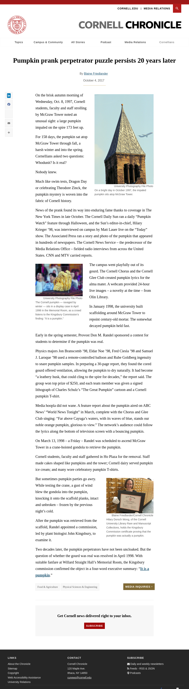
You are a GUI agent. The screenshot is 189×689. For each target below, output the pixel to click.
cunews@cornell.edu (79, 673)
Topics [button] (19, 38)
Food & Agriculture (47, 583)
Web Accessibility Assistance (24, 673)
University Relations (19, 678)
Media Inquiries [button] (139, 583)
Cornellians (166, 38)
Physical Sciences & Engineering (80, 583)
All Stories (78, 38)
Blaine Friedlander (96, 70)
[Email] (177, 685)
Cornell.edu (128, 4)
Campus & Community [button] (48, 38)
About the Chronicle (19, 660)
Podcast (106, 38)
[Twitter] (169, 685)
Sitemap (12, 664)
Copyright (13, 669)
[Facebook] (161, 685)
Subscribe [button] (94, 622)
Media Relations (157, 4)
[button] (177, 5)
